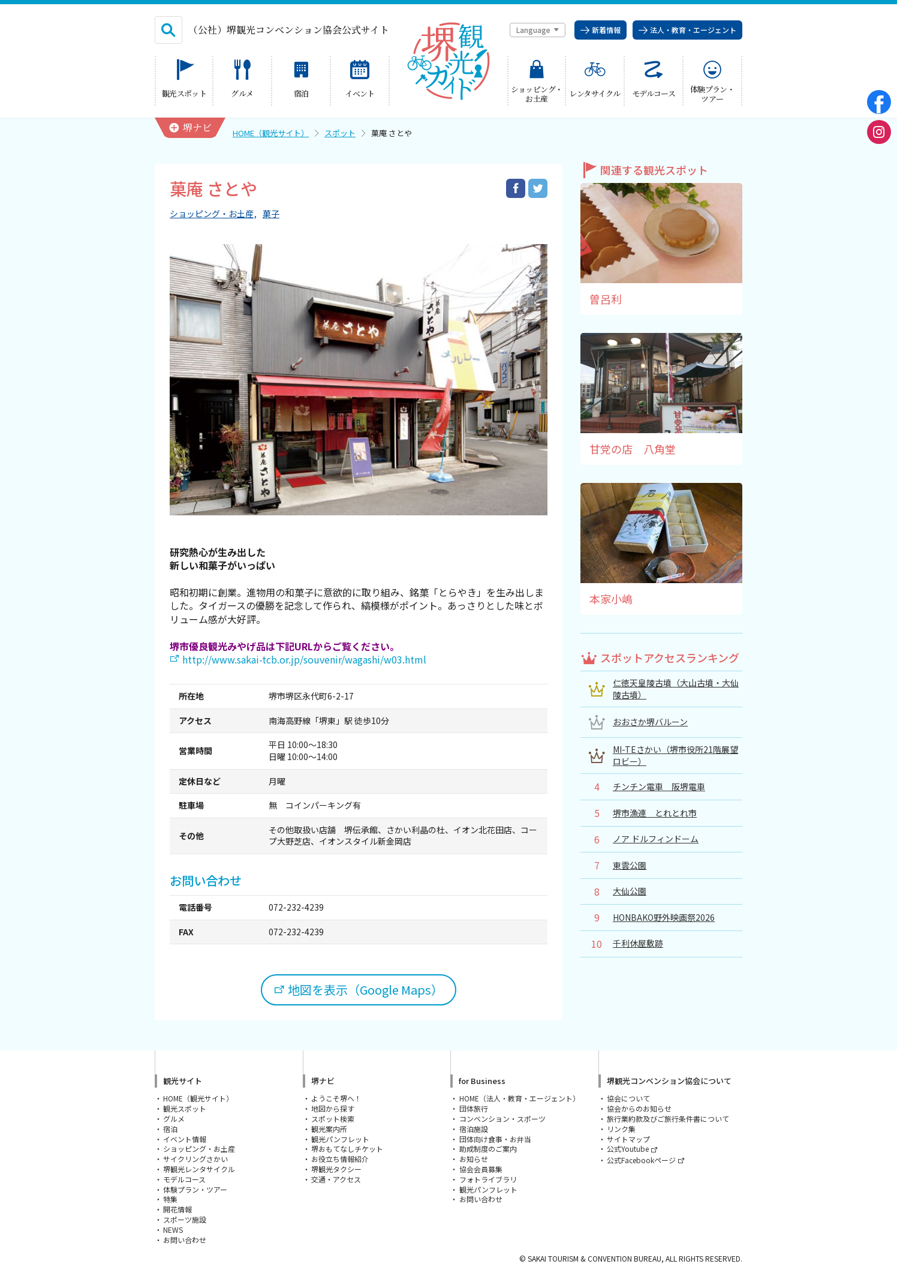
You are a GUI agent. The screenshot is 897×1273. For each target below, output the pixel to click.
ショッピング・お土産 (212, 214)
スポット (340, 133)
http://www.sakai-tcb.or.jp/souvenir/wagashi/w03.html (304, 659)
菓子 (271, 214)
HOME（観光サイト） (271, 133)
